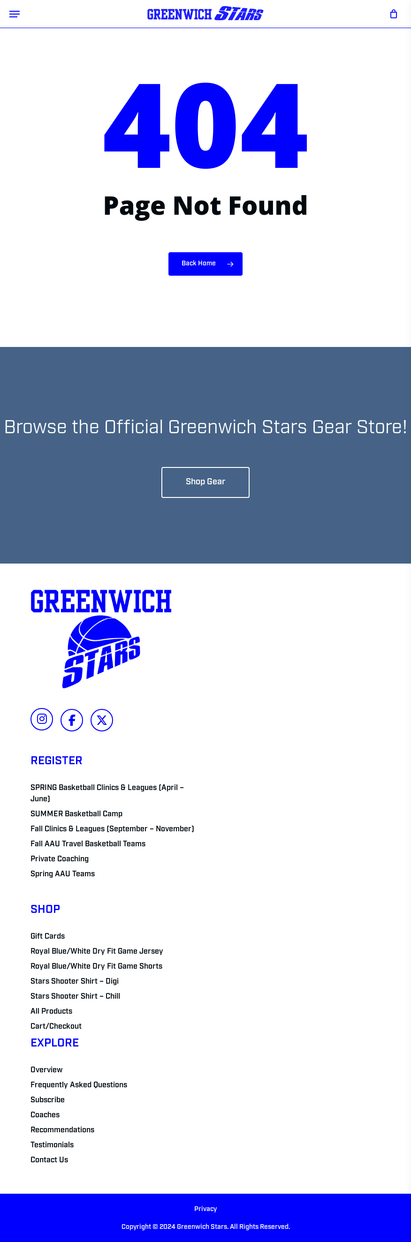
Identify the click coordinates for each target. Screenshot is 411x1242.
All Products (51, 1012)
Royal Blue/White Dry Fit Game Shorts (96, 967)
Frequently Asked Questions (78, 1085)
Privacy (205, 1209)
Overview (46, 1070)
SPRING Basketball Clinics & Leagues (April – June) (107, 793)
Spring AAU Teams (62, 874)
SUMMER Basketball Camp (76, 814)
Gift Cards (47, 937)
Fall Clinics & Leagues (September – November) (112, 829)
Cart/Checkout (56, 1027)
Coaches (45, 1115)
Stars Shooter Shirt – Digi (74, 982)
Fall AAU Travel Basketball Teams (87, 844)
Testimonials (52, 1145)
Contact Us (49, 1160)
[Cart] (391, 14)
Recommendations (62, 1130)
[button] (14, 14)
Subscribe (47, 1100)
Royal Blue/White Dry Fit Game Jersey (96, 952)
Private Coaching (59, 859)
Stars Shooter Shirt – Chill (75, 997)
